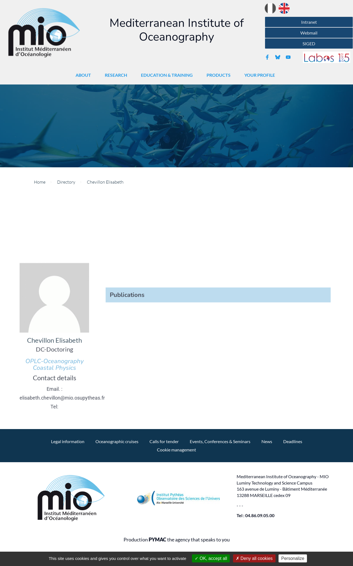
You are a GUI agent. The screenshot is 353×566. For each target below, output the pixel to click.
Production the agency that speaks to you (177, 540)
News (266, 441)
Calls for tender (164, 441)
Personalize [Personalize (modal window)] (292, 558)
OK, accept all (211, 558)
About (85, 75)
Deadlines (292, 441)
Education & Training (168, 75)
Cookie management (176, 449)
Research (117, 75)
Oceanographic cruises (116, 441)
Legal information (67, 441)
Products (220, 75)
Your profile (261, 75)
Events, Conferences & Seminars (220, 441)
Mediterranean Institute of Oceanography (176, 30)
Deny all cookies (254, 558)
